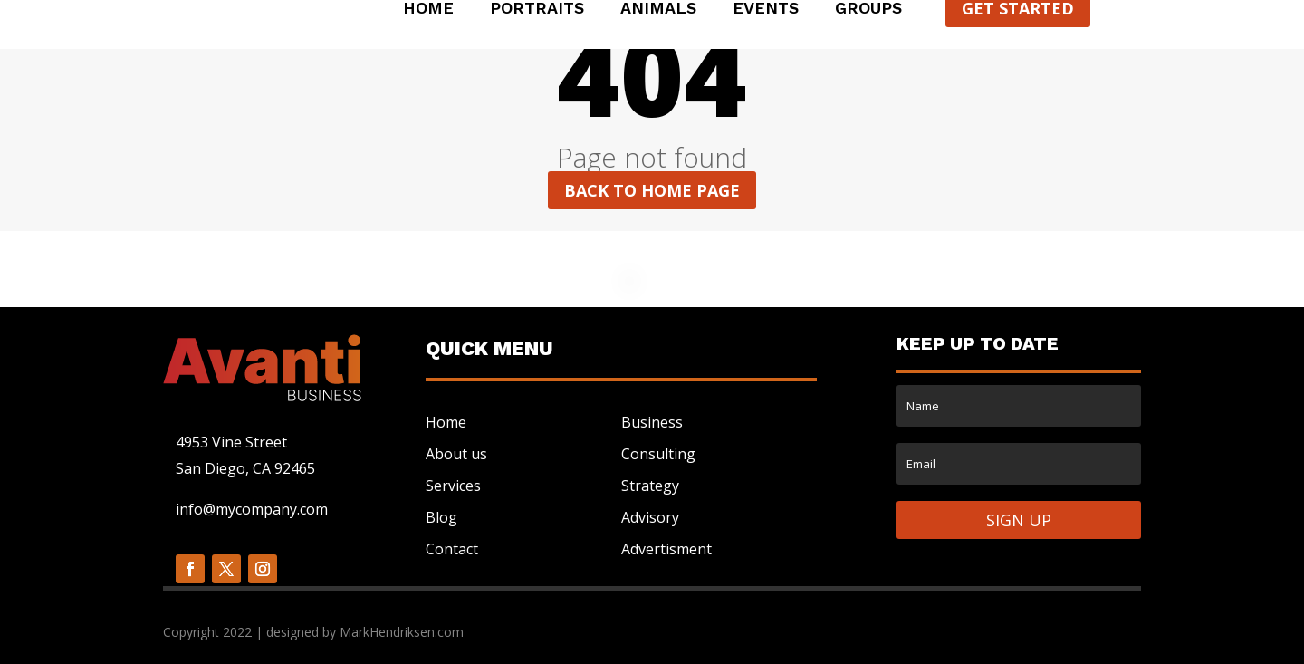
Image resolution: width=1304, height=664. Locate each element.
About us (456, 454)
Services (453, 486)
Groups (868, 9)
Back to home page (652, 190)
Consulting (658, 454)
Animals (658, 9)
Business (652, 422)
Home (428, 9)
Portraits (537, 9)
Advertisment (666, 549)
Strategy (650, 486)
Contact (452, 549)
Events (766, 9)
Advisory (650, 517)
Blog (441, 517)
